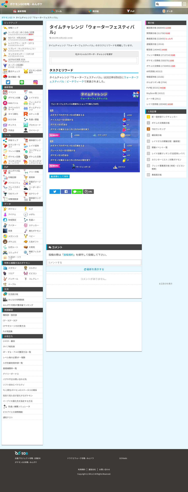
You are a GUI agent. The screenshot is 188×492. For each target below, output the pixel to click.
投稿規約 (68, 254)
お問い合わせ (104, 469)
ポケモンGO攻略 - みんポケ (26, 4)
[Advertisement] (94, 220)
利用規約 (81, 469)
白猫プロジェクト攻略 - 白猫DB (27, 458)
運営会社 (92, 469)
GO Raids (123, 458)
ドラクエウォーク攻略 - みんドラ (80, 458)
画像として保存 (59, 176)
